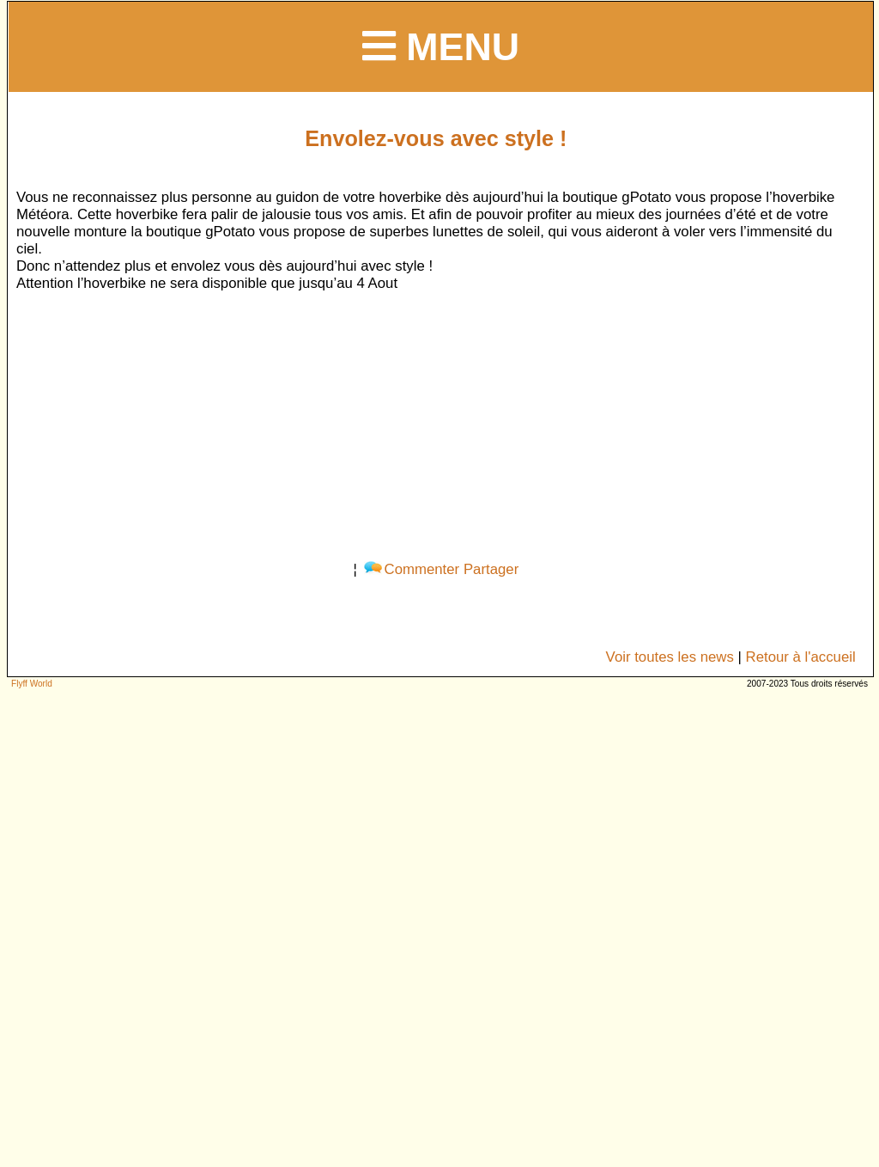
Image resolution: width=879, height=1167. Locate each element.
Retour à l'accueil (801, 657)
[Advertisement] (435, 422)
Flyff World (31, 683)
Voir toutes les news (670, 657)
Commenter (412, 569)
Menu (440, 46)
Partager (491, 569)
